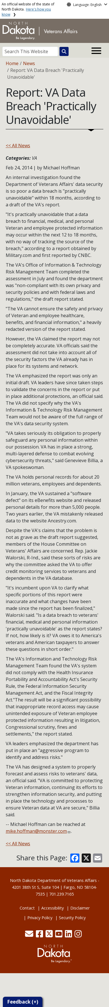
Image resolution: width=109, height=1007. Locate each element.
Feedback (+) (22, 1001)
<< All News (18, 145)
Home (12, 63)
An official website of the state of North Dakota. (28, 9)
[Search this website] (64, 51)
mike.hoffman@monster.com (36, 831)
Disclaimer (80, 908)
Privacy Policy (39, 917)
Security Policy (72, 917)
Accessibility (52, 908)
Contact (27, 908)
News (29, 63)
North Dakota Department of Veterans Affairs (53, 880)
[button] (29, 935)
